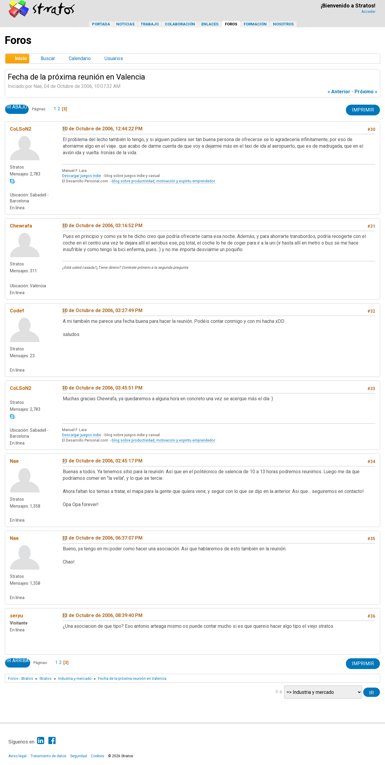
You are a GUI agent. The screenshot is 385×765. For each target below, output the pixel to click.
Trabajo (150, 24)
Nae (14, 461)
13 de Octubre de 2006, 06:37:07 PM (102, 538)
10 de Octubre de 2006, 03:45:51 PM (102, 388)
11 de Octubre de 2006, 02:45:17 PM (102, 461)
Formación (255, 24)
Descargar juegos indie (81, 175)
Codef (17, 311)
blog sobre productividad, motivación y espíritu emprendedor (163, 181)
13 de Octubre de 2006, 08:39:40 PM (102, 615)
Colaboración (180, 24)
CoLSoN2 (20, 129)
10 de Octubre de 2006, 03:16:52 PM (102, 225)
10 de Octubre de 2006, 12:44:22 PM (102, 129)
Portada (101, 24)
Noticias (125, 24)
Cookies (97, 756)
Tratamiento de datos (48, 756)
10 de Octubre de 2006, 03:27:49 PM (102, 310)
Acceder (368, 12)
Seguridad (78, 756)
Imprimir (363, 110)
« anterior (339, 91)
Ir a (278, 691)
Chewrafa (21, 226)
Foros (231, 24)
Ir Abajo (17, 107)
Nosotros (283, 24)
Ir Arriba (18, 660)
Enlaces (209, 24)
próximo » (366, 91)
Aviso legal (17, 756)
